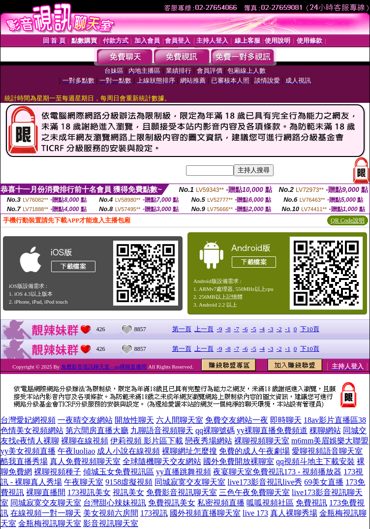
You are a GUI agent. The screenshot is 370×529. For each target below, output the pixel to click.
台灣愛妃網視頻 (28, 420)
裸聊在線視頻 (84, 440)
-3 (271, 329)
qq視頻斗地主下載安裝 (315, 461)
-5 (253, 329)
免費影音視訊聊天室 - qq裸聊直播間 (104, 367)
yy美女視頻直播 (28, 451)
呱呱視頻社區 (270, 502)
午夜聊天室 (83, 482)
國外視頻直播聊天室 (205, 513)
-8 (228, 329)
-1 (287, 329)
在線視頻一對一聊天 (45, 513)
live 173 (255, 513)
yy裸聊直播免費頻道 (272, 430)
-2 (279, 329)
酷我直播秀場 (24, 461)
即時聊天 (286, 420)
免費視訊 (311, 502)
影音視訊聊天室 (110, 523)
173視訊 (154, 513)
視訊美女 (128, 492)
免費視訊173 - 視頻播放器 (296, 471)
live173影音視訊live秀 (264, 482)
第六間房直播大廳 (96, 430)
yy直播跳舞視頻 (183, 471)
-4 (262, 329)
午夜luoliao (76, 451)
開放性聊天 (134, 420)
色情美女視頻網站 (31, 430)
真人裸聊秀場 (293, 513)
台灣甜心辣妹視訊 (114, 502)
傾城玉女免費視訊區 (118, 471)
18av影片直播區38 (335, 420)
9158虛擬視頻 (129, 482)
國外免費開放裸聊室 (238, 461)
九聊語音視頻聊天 (161, 430)
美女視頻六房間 (110, 513)
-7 (236, 329)
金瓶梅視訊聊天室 (49, 523)
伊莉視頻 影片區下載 (146, 440)
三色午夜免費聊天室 (254, 492)
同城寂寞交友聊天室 (189, 482)
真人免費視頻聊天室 (85, 461)
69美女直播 (323, 482)
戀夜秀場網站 (208, 440)
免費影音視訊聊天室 (181, 492)
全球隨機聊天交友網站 (162, 461)
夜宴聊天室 (232, 471)
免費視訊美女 (171, 502)
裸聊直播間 (45, 492)
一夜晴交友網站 (85, 420)
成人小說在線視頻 (128, 451)
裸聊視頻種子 (57, 471)
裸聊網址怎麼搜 (189, 451)
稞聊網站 (325, 430)
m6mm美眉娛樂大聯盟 (330, 440)
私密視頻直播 (221, 502)
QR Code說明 (348, 220)
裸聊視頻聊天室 (261, 440)
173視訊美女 (89, 492)
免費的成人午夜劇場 (254, 451)
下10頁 (309, 329)
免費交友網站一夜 (236, 420)
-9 (219, 329)
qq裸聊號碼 (215, 430)
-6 (245, 329)
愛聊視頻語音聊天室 (327, 451)
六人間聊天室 (179, 420)
